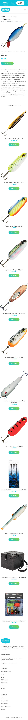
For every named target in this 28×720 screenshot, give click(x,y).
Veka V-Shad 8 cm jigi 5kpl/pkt (14, 533)
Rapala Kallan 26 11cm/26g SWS (14, 139)
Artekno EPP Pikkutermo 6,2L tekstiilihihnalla (14, 577)
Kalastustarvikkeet (6, 671)
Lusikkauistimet (23, 51)
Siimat (2, 677)
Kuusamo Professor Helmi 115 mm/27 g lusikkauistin (14, 401)
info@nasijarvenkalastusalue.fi (9, 663)
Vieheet (9, 51)
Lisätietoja (7, 63)
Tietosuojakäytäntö (6, 706)
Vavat (2, 685)
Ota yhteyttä (4, 701)
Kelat (2, 674)
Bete (2, 53)
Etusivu (3, 21)
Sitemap (3, 709)
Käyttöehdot (4, 703)
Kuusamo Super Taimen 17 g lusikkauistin (14, 313)
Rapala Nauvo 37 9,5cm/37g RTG (14, 446)
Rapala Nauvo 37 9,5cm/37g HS (14, 226)
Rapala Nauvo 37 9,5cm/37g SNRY (14, 182)
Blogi (2, 698)
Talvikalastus (4, 680)
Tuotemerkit (15, 51)
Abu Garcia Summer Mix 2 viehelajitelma (14, 621)
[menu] (25, 10)
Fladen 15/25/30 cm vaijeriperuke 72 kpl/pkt (14, 490)
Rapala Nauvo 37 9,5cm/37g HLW (14, 357)
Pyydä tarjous (20, 3)
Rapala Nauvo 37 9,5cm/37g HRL (14, 270)
